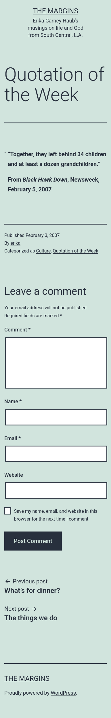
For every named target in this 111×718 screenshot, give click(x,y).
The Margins (55, 11)
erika (16, 243)
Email (12, 438)
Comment (17, 330)
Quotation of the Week (75, 251)
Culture (43, 251)
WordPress (63, 693)
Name (13, 401)
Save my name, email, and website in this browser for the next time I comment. (55, 515)
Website (13, 475)
